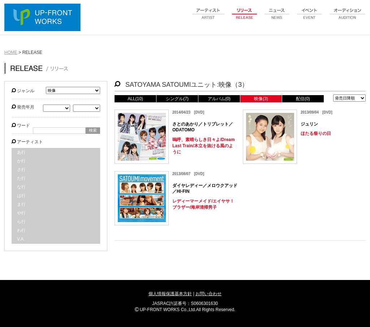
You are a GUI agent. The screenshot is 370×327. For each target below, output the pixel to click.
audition (348, 17)
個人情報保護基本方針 (170, 293)
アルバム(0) (219, 98)
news (277, 17)
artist (208, 17)
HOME (10, 52)
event (309, 17)
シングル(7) (177, 98)
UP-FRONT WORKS (44, 18)
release (244, 17)
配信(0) (303, 98)
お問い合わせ (208, 293)
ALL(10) (135, 98)
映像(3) (261, 98)
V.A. (21, 239)
